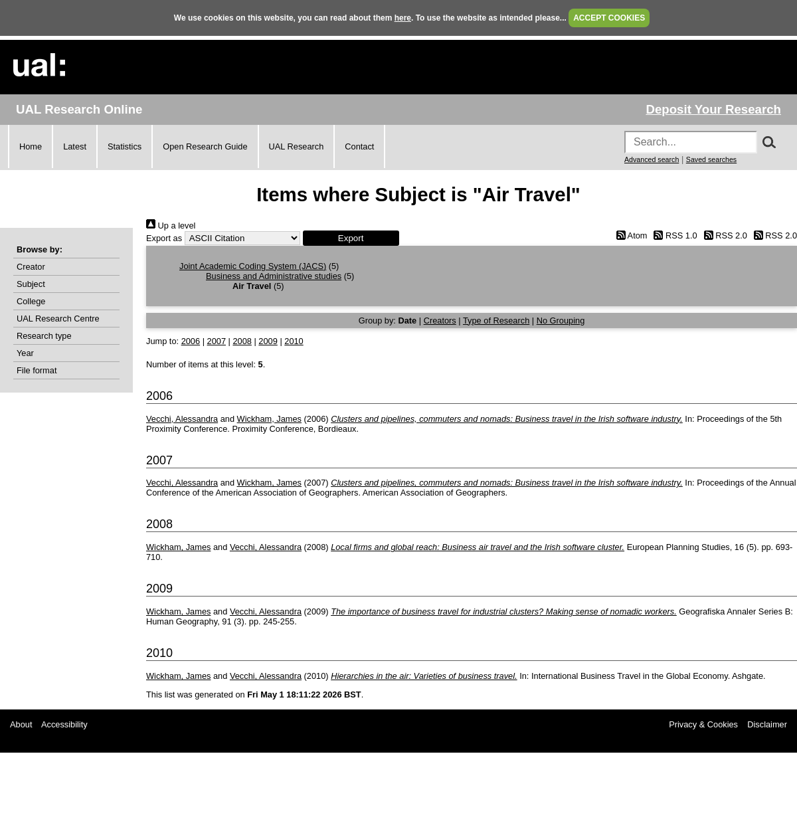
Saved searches (711, 159)
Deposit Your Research (713, 109)
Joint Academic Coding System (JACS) (252, 266)
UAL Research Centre (58, 319)
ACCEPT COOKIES (609, 18)
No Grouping (561, 320)
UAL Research (296, 146)
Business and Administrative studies (273, 276)
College (31, 301)
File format (36, 370)
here (403, 18)
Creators (440, 320)
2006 (190, 341)
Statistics (124, 146)
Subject (31, 284)
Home (30, 146)
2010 (293, 341)
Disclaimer (767, 724)
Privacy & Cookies (703, 724)
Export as (164, 238)
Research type (44, 336)
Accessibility (64, 724)
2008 (241, 341)
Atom (629, 235)
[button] (351, 238)
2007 (216, 341)
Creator (31, 267)
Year (25, 353)
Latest (74, 146)
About (21, 724)
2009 (267, 341)
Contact (359, 146)
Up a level (170, 226)
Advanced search (651, 159)
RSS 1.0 (673, 235)
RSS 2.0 (723, 235)
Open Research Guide (205, 146)
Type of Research (496, 320)
